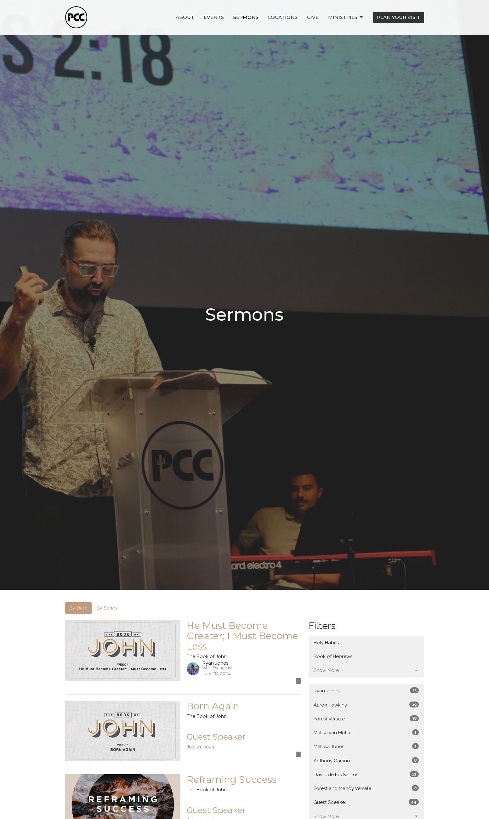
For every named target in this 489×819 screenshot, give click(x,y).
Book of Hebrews (333, 656)
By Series (107, 608)
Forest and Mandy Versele (366, 788)
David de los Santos (366, 774)
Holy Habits (326, 642)
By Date (78, 608)
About (185, 17)
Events (214, 17)
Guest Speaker (366, 802)
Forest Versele (366, 718)
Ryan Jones (366, 690)
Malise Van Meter (366, 732)
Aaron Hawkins (366, 705)
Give (313, 17)
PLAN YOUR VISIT (398, 17)
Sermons (246, 17)
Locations (283, 17)
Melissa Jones (366, 746)
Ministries (346, 17)
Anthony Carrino (366, 760)
